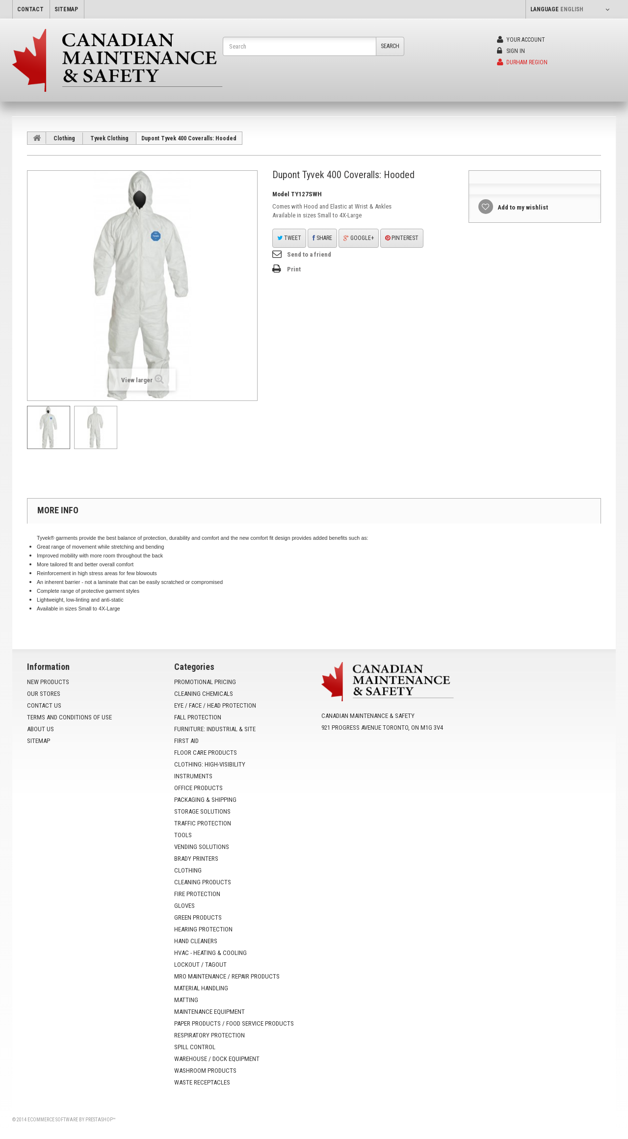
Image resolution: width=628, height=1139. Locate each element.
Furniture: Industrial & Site (215, 729)
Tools (183, 835)
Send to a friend (309, 254)
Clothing (64, 138)
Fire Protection (197, 894)
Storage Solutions (202, 811)
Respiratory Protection (209, 1035)
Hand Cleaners (195, 941)
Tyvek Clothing (109, 138)
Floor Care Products (205, 752)
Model (280, 194)
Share (322, 238)
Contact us (44, 705)
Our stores (43, 693)
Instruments (193, 776)
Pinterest (402, 238)
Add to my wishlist (522, 207)
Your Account (521, 39)
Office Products (198, 788)
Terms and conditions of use (69, 717)
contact (30, 9)
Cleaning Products (202, 882)
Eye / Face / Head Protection (215, 705)
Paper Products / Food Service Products (234, 1023)
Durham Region (522, 62)
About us (40, 729)
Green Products (198, 917)
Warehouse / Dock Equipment (217, 1058)
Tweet (289, 238)
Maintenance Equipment (209, 1011)
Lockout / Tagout (200, 964)
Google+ (358, 238)
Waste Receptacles (202, 1082)
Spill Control (194, 1047)
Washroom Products (205, 1070)
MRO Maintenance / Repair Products (227, 976)
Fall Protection (197, 717)
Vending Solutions (201, 846)
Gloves (184, 905)
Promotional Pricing (205, 682)
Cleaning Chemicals (203, 693)
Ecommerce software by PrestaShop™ (71, 1119)
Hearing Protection (203, 929)
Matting (186, 1000)
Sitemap (38, 740)
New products (48, 682)
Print (294, 269)
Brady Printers (196, 858)
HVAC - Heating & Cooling (210, 952)
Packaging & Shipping (205, 799)
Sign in (511, 51)
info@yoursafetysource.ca (381, 751)
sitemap (66, 9)
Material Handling (201, 988)
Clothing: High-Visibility (209, 764)
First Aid (186, 740)
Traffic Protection (202, 823)
